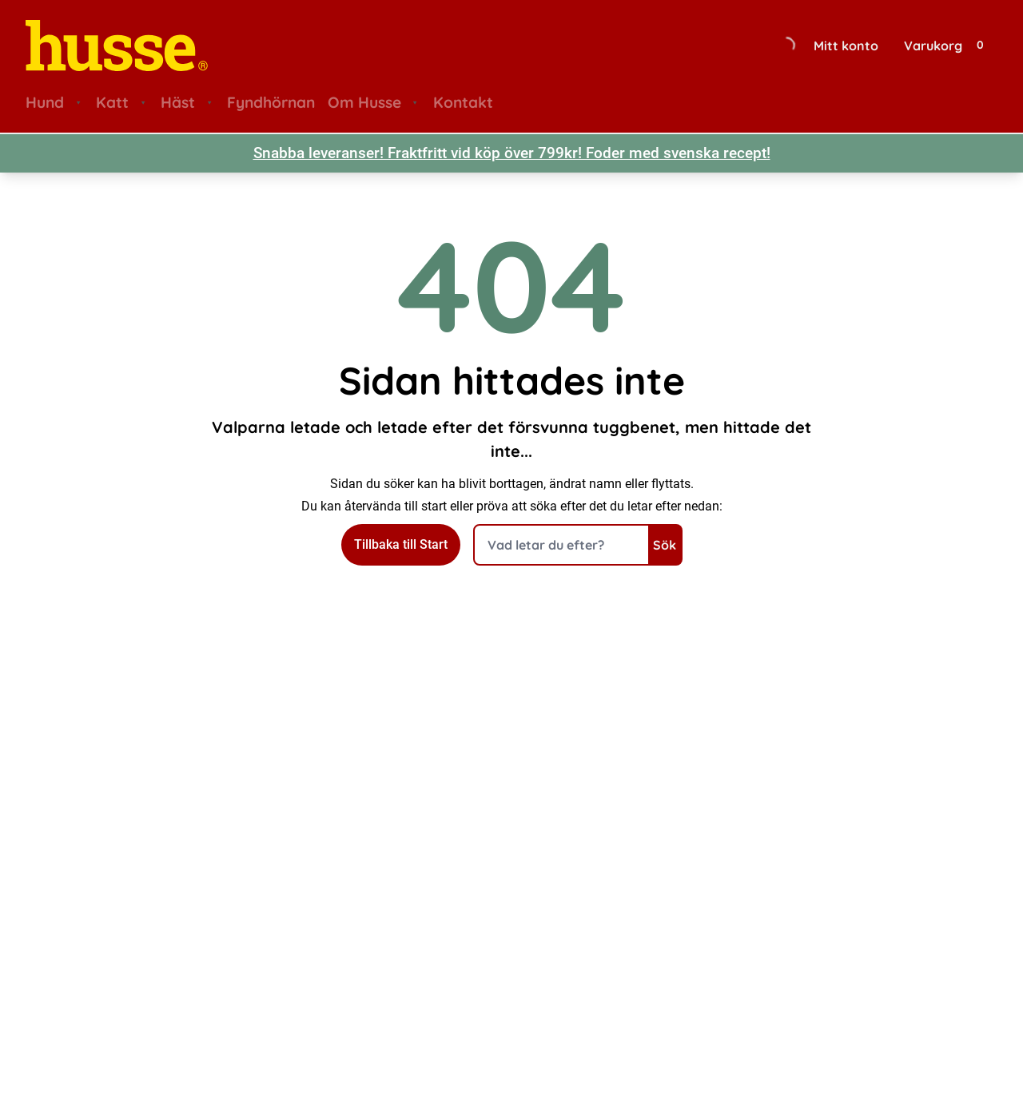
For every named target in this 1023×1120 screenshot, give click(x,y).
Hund (45, 102)
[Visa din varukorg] (949, 45)
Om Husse (364, 102)
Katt (112, 102)
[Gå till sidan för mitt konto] (849, 45)
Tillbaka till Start (401, 544)
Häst (178, 102)
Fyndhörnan (271, 102)
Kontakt (463, 102)
